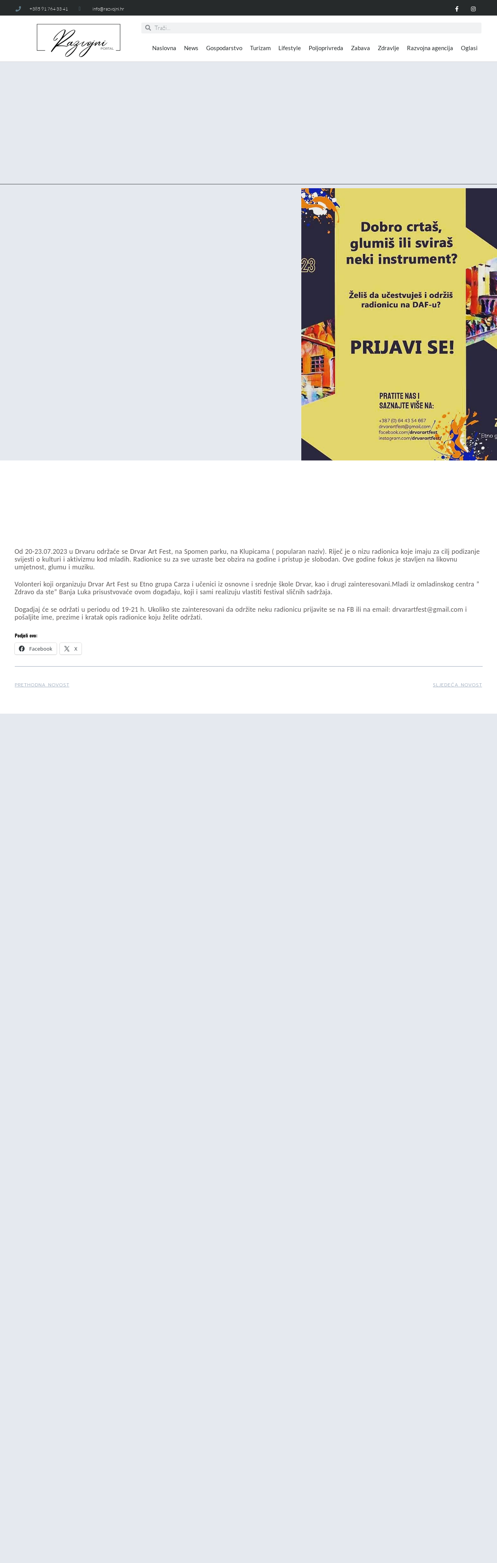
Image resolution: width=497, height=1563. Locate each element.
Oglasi (469, 47)
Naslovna (164, 47)
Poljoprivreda (326, 47)
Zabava (360, 47)
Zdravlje (388, 47)
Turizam (260, 47)
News (191, 47)
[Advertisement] (248, 129)
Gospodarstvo (224, 47)
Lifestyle (289, 47)
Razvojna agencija (430, 47)
